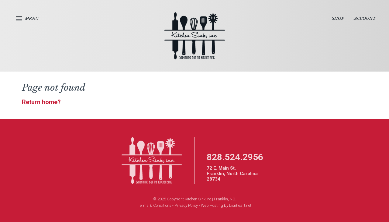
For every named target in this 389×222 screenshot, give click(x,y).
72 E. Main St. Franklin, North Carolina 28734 (232, 173)
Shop (338, 18)
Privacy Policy (186, 205)
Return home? (41, 102)
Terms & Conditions (154, 205)
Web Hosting (212, 205)
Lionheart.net (240, 205)
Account (365, 18)
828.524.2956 (235, 157)
